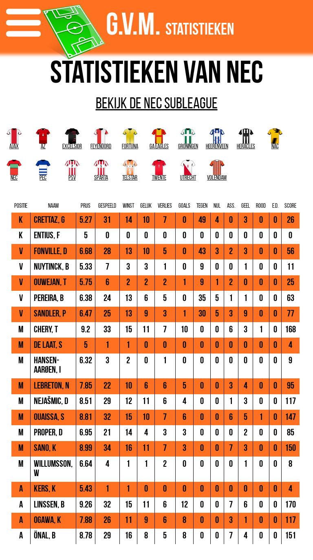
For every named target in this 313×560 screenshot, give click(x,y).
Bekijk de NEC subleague (157, 104)
